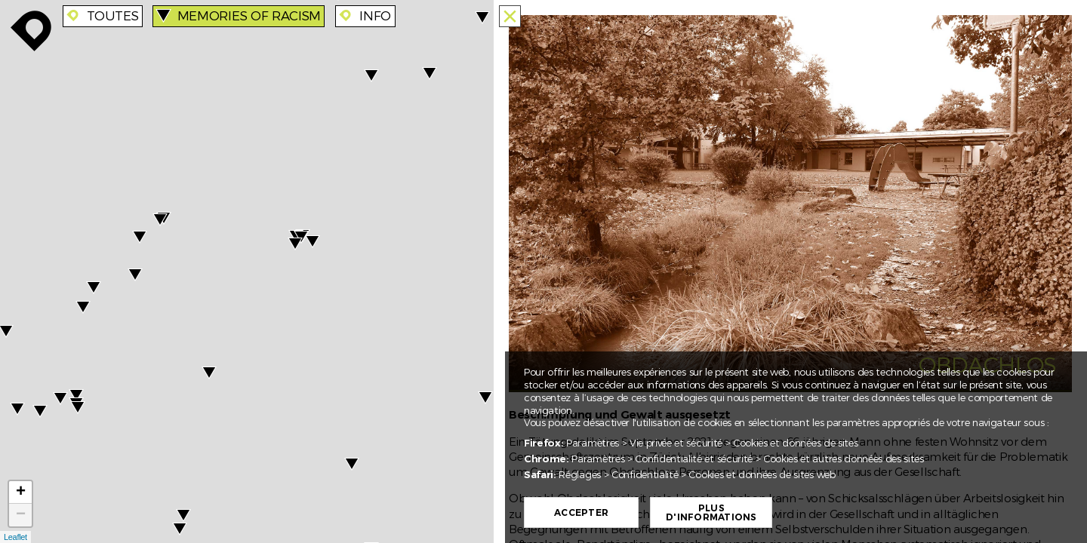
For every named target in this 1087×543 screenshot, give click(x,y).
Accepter (581, 513)
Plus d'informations (711, 512)
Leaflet (15, 536)
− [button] (21, 515)
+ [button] (21, 492)
